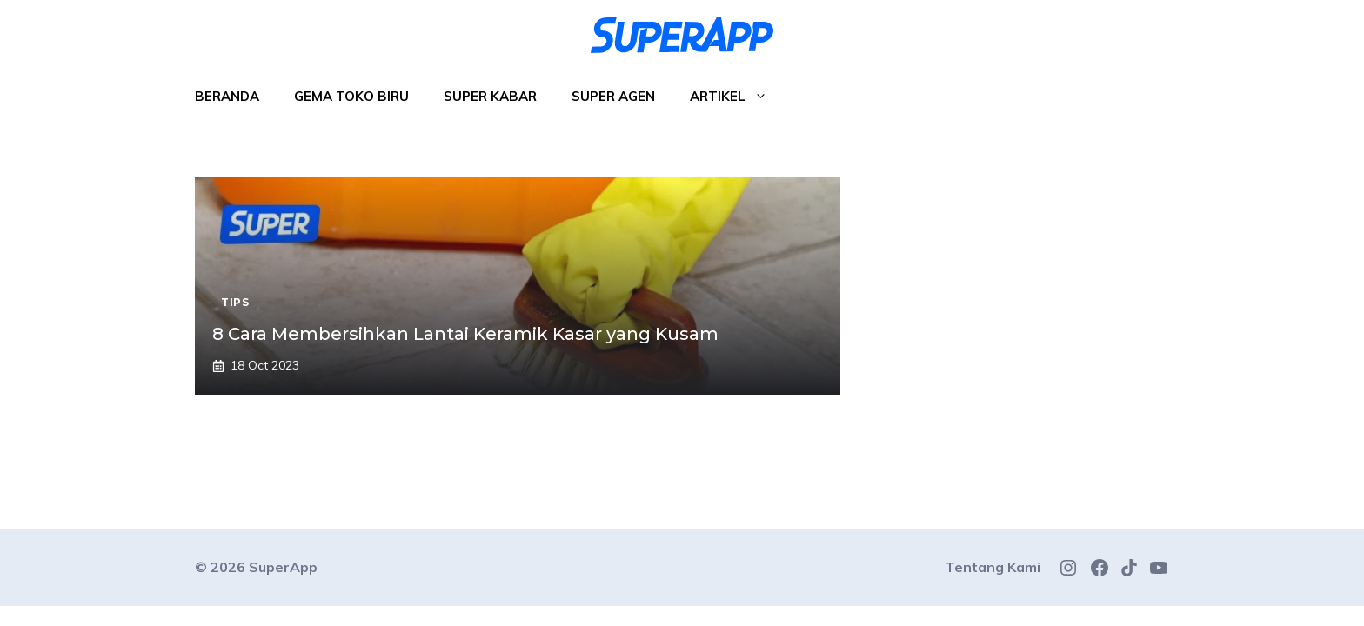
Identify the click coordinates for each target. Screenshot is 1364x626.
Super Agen (613, 96)
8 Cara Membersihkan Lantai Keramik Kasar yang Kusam (465, 333)
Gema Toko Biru (351, 96)
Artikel (737, 96)
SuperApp (283, 567)
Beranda (227, 96)
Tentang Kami (992, 567)
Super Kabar (490, 96)
